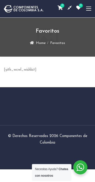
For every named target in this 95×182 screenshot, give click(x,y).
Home (41, 43)
